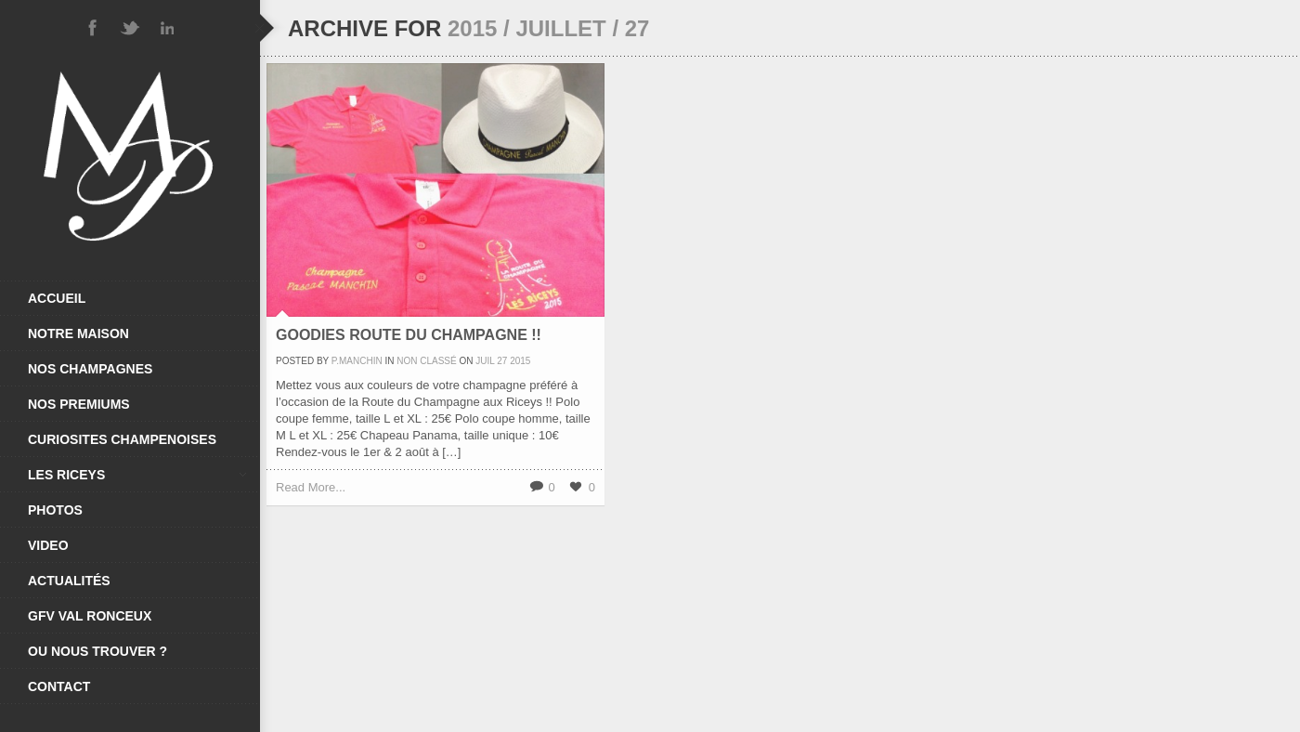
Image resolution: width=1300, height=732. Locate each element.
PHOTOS (55, 510)
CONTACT (59, 686)
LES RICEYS (137, 474)
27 (502, 361)
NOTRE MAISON (78, 333)
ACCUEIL (56, 298)
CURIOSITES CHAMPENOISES (122, 439)
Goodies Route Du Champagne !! (408, 335)
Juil (484, 361)
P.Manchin (357, 361)
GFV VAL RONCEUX (89, 615)
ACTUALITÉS (69, 580)
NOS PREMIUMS (79, 404)
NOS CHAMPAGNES (90, 368)
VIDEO (48, 545)
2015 (520, 361)
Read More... (310, 487)
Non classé (426, 361)
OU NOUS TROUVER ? (97, 651)
